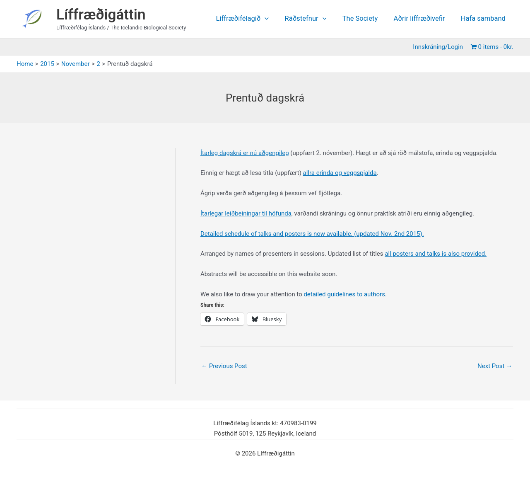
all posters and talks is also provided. (436, 253)
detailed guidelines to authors (344, 294)
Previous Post (224, 366)
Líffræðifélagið (252, 18)
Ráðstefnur (313, 18)
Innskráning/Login (439, 47)
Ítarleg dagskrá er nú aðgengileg (244, 153)
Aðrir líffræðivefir (422, 18)
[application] (274, 18)
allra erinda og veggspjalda (340, 173)
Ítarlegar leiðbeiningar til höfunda (246, 213)
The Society (365, 18)
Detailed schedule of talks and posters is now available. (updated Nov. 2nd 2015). (312, 233)
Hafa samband (484, 18)
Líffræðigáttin (101, 14)
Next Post (494, 366)
